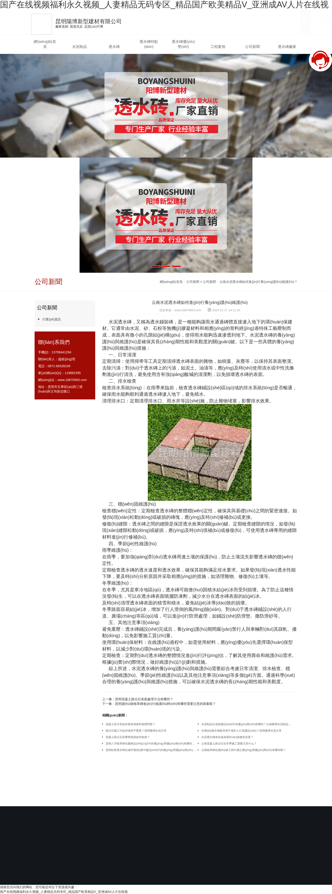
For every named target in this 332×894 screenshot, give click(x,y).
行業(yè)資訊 (49, 319)
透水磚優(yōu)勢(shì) (183, 44)
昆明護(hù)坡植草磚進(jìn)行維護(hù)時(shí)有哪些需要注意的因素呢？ (165, 704)
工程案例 (217, 47)
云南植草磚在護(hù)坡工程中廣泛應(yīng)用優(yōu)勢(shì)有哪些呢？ (243, 750)
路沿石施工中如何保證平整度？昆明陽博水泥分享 (136, 730)
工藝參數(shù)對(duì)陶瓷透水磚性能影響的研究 (118, 819)
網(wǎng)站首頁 (45, 44)
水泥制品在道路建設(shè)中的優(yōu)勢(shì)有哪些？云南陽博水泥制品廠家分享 (246, 724)
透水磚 (114, 47)
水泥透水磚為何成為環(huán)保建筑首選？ (227, 737)
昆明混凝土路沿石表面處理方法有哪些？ (144, 699)
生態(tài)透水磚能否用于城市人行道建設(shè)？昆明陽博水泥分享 (241, 730)
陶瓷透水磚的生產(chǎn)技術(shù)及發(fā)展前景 (191, 819)
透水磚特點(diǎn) (148, 44)
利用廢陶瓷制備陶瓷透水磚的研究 (55, 819)
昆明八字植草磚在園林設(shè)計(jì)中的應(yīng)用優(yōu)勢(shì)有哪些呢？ (151, 743)
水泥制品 (79, 47)
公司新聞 (252, 47)
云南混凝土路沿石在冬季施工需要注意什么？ (229, 743)
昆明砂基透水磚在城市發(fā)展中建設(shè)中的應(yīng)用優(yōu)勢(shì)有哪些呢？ (151, 750)
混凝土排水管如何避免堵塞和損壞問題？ (130, 724)
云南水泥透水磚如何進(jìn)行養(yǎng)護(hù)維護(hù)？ (200, 302)
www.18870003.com (72, 380)
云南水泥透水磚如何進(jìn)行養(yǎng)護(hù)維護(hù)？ (258, 282)
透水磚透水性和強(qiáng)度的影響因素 (258, 819)
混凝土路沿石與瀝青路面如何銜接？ (128, 737)
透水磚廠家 (287, 47)
